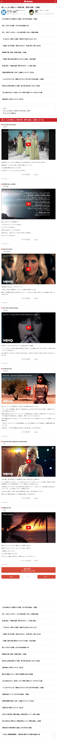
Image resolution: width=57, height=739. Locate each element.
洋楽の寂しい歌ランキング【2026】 (13, 99)
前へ (10, 577)
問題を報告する (5, 178)
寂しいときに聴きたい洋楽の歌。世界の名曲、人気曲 (17, 111)
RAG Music (3, 4)
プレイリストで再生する (9, 113)
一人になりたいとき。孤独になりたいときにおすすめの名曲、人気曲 (22, 79)
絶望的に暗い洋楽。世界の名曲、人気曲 (14, 52)
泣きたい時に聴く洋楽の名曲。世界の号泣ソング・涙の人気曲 (21, 714)
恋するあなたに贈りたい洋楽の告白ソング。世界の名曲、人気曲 (21, 721)
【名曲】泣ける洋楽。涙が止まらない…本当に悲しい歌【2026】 (21, 46)
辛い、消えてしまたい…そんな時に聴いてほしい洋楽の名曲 (20, 32)
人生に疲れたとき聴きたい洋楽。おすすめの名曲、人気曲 (19, 19)
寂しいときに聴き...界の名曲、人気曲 (15, 4)
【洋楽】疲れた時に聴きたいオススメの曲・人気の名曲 (19, 59)
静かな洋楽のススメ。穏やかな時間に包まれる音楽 (17, 674)
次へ (46, 577)
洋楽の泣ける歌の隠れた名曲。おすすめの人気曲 (17, 728)
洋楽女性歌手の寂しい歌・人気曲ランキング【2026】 (18, 72)
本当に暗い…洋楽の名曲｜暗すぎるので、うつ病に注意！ (19, 66)
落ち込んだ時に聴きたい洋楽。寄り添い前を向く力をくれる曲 (21, 86)
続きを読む (28, 570)
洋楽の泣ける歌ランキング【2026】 (13, 708)
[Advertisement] (28, 592)
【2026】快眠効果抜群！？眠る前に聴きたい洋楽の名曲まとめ (21, 734)
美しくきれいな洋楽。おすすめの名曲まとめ (15, 26)
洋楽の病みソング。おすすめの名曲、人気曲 (15, 694)
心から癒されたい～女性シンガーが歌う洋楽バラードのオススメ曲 (22, 92)
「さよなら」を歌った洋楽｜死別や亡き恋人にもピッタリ (19, 39)
